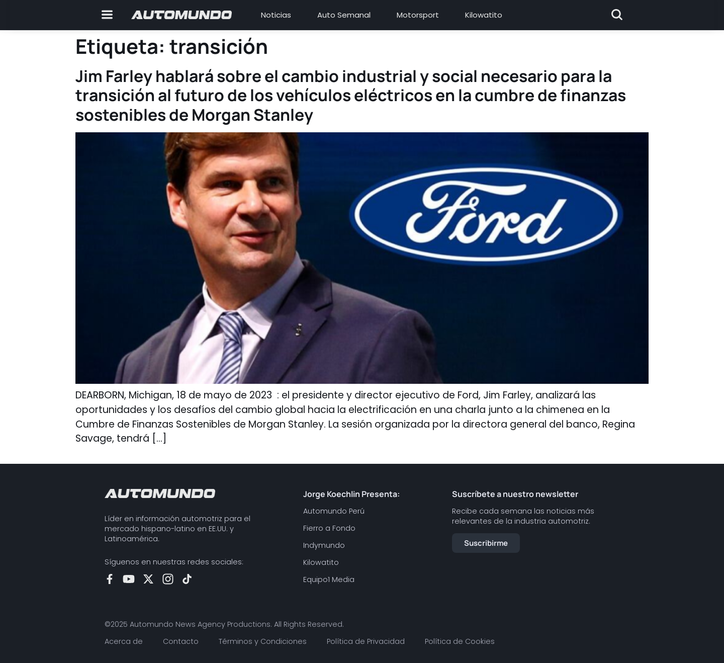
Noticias (276, 15)
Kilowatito (483, 15)
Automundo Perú (334, 511)
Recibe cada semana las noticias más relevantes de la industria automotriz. (523, 516)
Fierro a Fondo (329, 528)
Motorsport (418, 15)
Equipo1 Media (328, 579)
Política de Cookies (460, 641)
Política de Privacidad (366, 641)
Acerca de (124, 641)
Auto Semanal (344, 15)
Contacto (181, 641)
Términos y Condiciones (263, 641)
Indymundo (324, 545)
